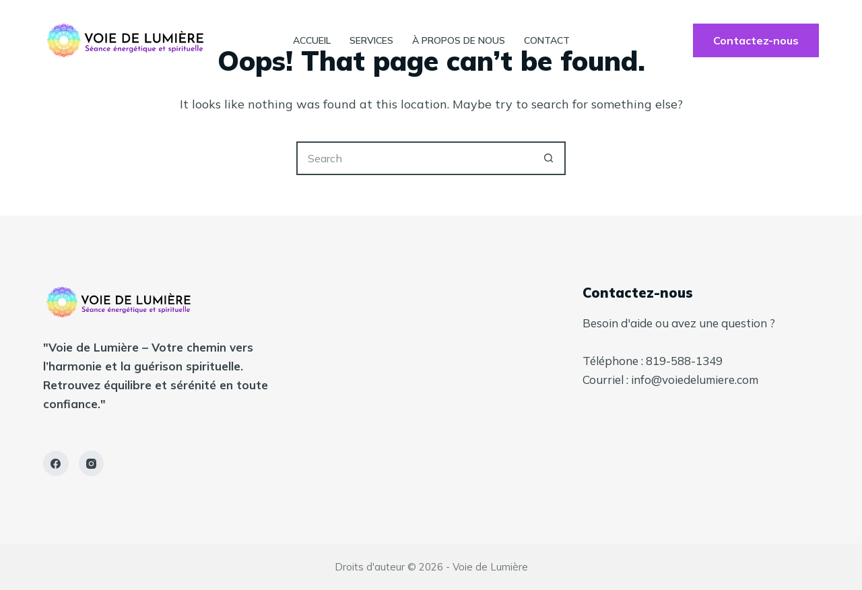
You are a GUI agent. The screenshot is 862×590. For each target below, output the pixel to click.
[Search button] (549, 158)
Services (371, 40)
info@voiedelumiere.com (694, 379)
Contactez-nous (756, 40)
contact (547, 40)
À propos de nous (458, 40)
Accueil (312, 40)
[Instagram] (91, 463)
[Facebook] (56, 463)
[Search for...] (414, 158)
